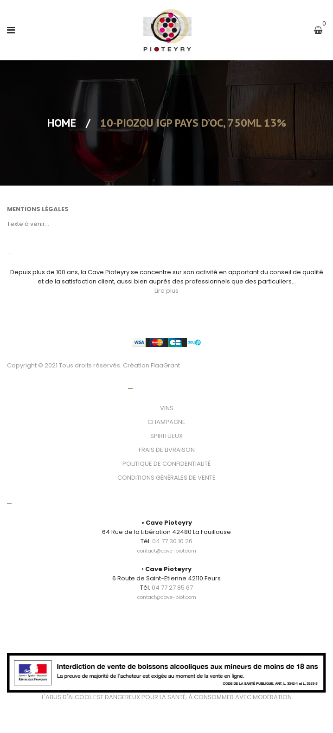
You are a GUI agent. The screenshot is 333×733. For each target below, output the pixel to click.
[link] (166, 546)
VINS (166, 408)
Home (61, 123)
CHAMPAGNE (166, 422)
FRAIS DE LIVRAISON (167, 449)
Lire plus (166, 290)
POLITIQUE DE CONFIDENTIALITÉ (166, 463)
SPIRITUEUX (166, 435)
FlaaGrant (165, 365)
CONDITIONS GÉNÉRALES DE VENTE (166, 477)
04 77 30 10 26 (172, 541)
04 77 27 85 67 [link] (172, 587)
